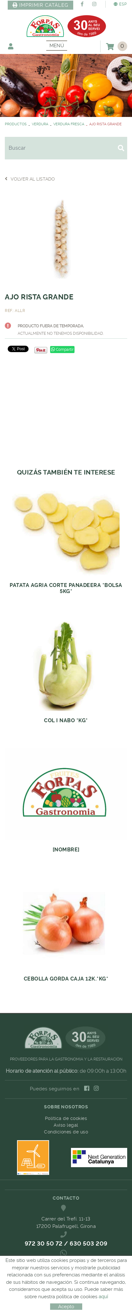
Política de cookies (66, 1118)
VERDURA (40, 124)
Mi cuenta (10, 46)
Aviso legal (66, 1125)
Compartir (62, 349)
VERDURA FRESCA (68, 124)
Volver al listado (30, 179)
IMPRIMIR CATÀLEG (40, 5)
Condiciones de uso (66, 1131)
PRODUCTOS (16, 124)
